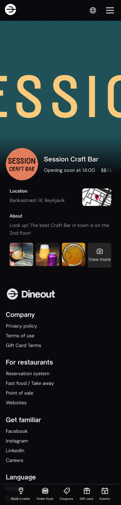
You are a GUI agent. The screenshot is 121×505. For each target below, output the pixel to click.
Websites (16, 402)
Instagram (17, 441)
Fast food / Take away (30, 383)
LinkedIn (15, 450)
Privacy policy (21, 326)
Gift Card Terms (23, 345)
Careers (14, 460)
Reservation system (27, 373)
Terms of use (20, 335)
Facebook (17, 431)
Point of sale (19, 393)
